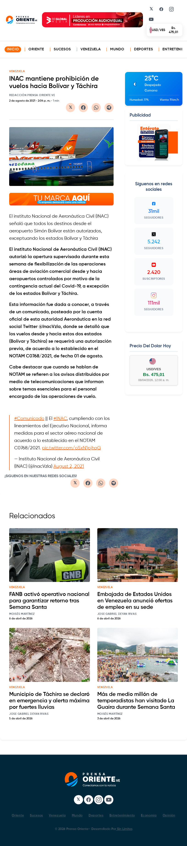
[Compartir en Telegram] (109, 107)
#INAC (60, 418)
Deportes (143, 49)
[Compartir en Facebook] (83, 107)
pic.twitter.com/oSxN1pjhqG (71, 448)
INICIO (13, 49)
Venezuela (90, 49)
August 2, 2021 (68, 466)
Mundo (117, 49)
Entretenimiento (122, 815)
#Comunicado (29, 418)
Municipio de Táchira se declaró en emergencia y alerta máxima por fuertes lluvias (49, 701)
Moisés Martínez (22, 614)
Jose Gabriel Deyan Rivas (117, 614)
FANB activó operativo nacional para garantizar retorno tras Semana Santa (49, 601)
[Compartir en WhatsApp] (96, 107)
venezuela (17, 587)
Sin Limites (124, 829)
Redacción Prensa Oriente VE (32, 95)
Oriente (36, 49)
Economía (149, 815)
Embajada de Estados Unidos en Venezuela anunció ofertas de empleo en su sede (135, 601)
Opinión (169, 815)
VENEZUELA (17, 71)
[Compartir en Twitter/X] (70, 107)
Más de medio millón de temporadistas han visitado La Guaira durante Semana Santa (136, 701)
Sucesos (62, 49)
